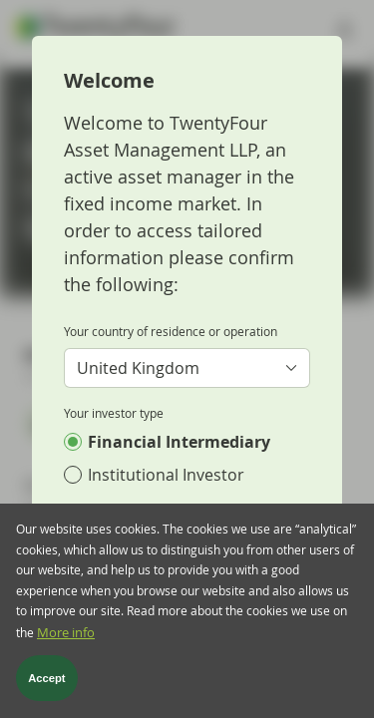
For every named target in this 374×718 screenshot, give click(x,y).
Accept (46, 682)
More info (66, 636)
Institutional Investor (166, 475)
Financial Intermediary (179, 442)
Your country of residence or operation (170, 331)
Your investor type (114, 413)
